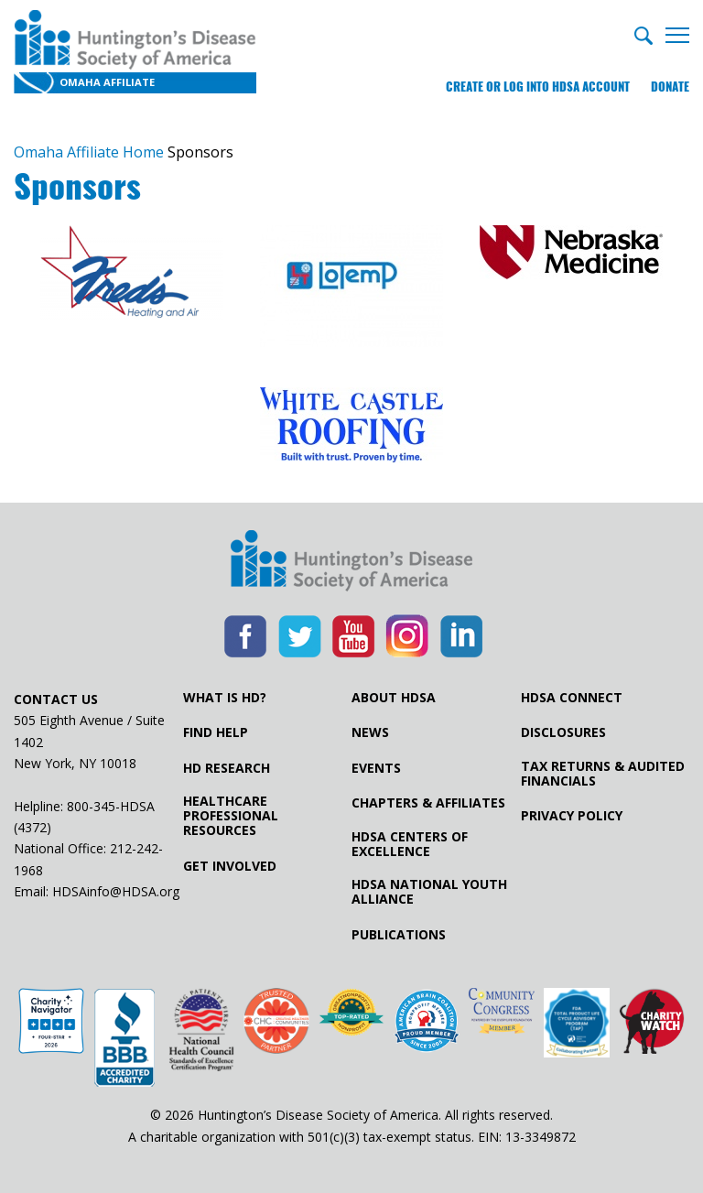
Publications (399, 934)
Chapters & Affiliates (428, 803)
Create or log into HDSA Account (538, 86)
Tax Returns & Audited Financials (603, 773)
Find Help (215, 732)
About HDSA (394, 697)
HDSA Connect (571, 697)
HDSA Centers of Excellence (410, 844)
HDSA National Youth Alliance (429, 891)
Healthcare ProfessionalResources (230, 816)
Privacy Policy (571, 815)
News (370, 732)
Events (376, 768)
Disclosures (563, 732)
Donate (670, 86)
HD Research (226, 768)
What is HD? (224, 697)
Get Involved (229, 866)
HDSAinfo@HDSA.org (115, 891)
